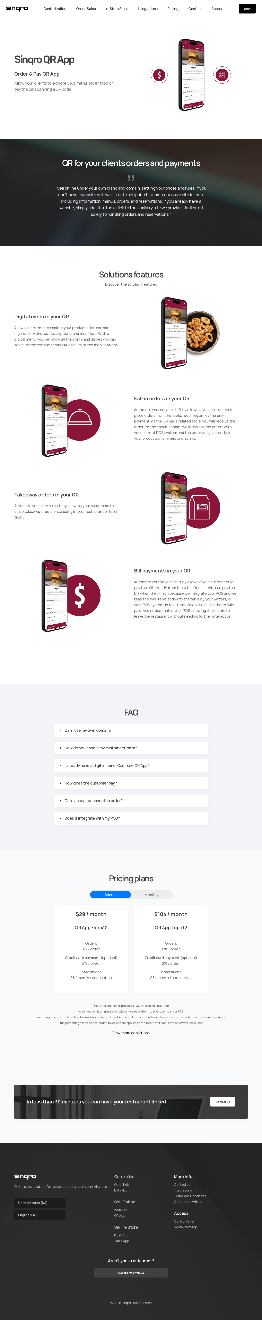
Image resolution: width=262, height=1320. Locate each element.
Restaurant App (185, 1227)
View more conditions (131, 1032)
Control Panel (184, 1221)
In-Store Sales (116, 8)
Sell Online (124, 1202)
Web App (121, 1210)
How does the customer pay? (90, 783)
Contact (195, 8)
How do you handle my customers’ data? (100, 748)
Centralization (54, 8)
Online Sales (86, 8)
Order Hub (121, 1184)
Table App (121, 1241)
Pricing (172, 8)
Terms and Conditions (190, 1196)
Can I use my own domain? (88, 730)
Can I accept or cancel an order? (93, 800)
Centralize (124, 1176)
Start (247, 9)
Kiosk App (121, 1235)
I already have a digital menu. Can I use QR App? (106, 765)
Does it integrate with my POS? (92, 818)
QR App (119, 1215)
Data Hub (121, 1190)
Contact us (223, 1102)
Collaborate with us (188, 1201)
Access (217, 8)
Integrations (148, 8)
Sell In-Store (126, 1227)
